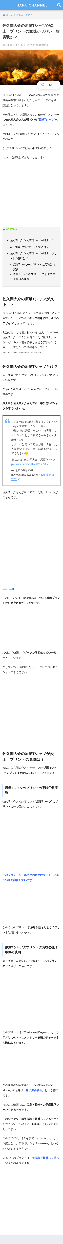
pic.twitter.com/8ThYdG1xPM (29, 464)
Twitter (11, 589)
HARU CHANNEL (32, 5)
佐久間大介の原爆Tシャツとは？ (29, 246)
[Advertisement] (31, 195)
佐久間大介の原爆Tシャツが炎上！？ (32, 240)
